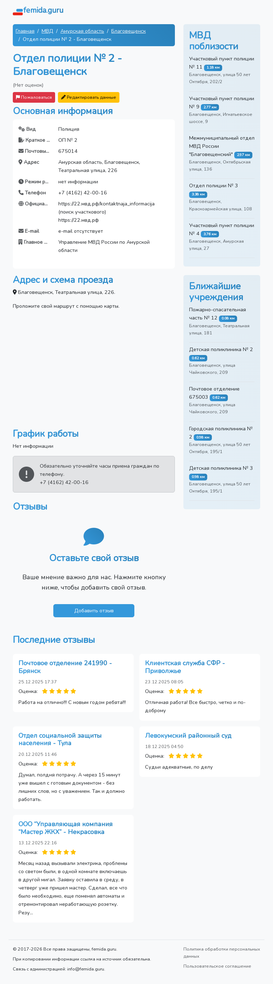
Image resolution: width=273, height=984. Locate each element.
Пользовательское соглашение (217, 966)
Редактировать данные (88, 97)
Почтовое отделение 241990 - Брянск (65, 667)
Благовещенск (128, 30)
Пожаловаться (34, 97)
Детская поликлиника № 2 (221, 349)
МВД (47, 30)
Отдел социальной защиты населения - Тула (60, 739)
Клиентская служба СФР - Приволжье (185, 667)
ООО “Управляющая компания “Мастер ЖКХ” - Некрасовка (65, 828)
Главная (25, 30)
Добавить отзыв (94, 610)
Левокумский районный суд (188, 735)
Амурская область (82, 30)
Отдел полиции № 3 (213, 185)
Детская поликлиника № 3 (221, 468)
